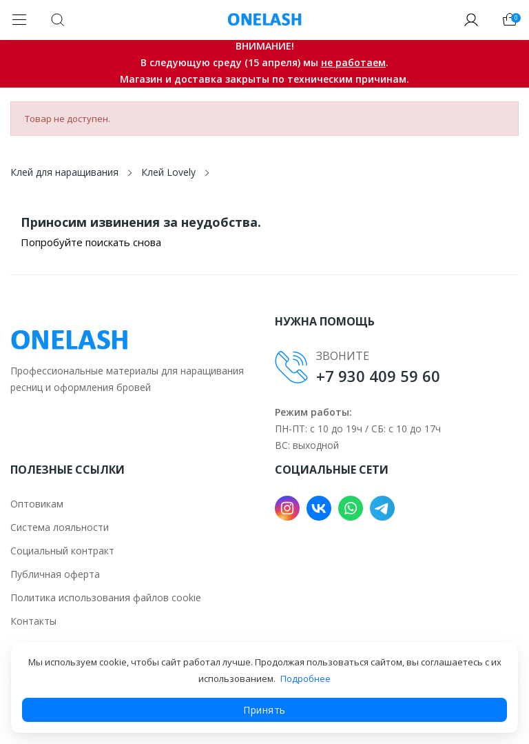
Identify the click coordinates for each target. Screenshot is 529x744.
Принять (264, 709)
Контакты (33, 620)
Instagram (287, 508)
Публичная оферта (55, 574)
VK (319, 508)
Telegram (382, 508)
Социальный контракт (62, 550)
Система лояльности (59, 527)
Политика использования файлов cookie (105, 597)
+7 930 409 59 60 (378, 375)
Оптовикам (36, 503)
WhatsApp (350, 508)
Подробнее (305, 678)
